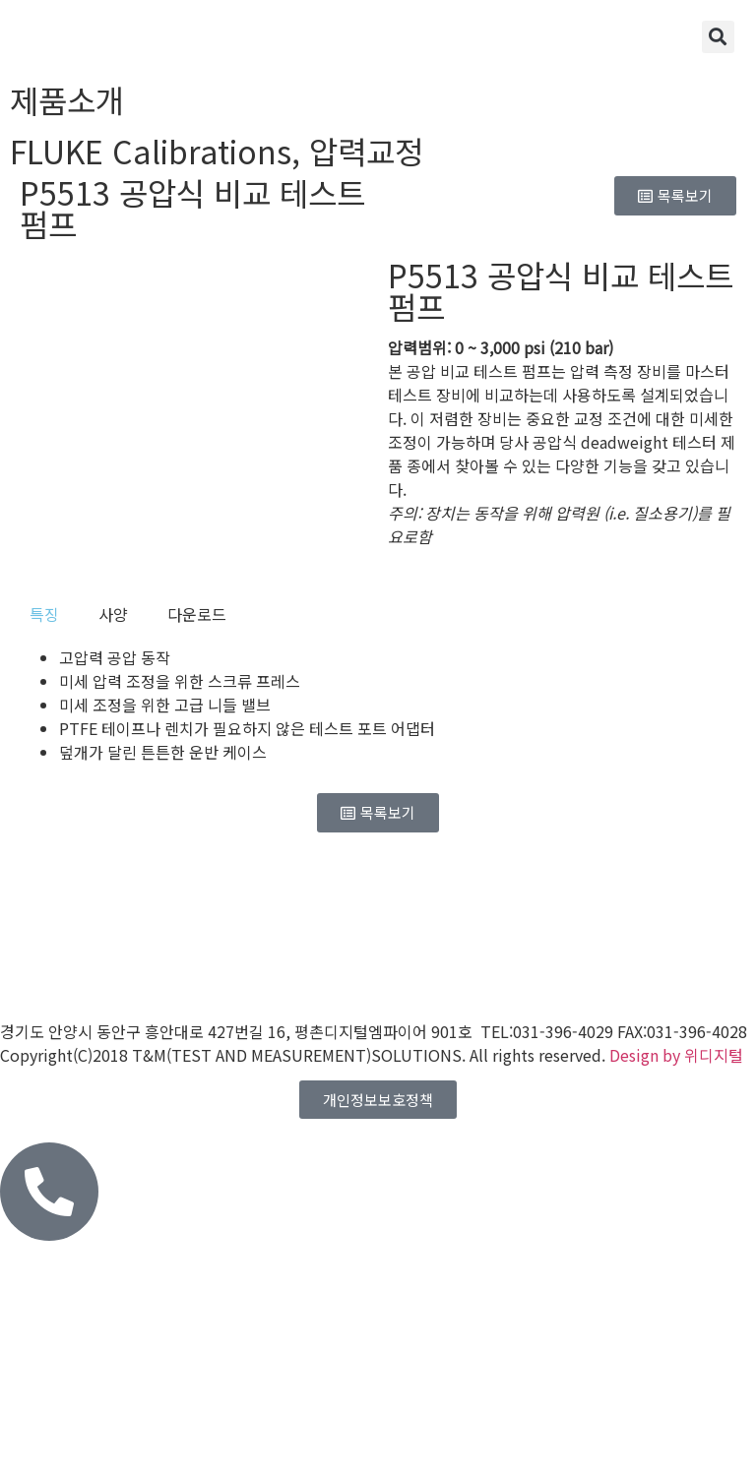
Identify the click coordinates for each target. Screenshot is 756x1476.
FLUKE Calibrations (150, 150)
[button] (718, 37)
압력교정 (366, 150)
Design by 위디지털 (676, 1055)
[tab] (44, 614)
